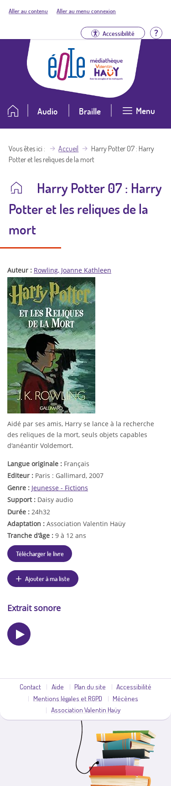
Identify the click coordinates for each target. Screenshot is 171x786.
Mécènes (125, 698)
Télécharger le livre (40, 553)
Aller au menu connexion (86, 11)
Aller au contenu (28, 11)
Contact (30, 686)
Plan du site (90, 686)
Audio (47, 111)
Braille (90, 111)
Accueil (68, 148)
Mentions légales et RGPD (67, 698)
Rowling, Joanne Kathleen (72, 270)
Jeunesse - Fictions (59, 487)
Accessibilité (133, 686)
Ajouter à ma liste (47, 578)
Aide (58, 686)
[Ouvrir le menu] (139, 114)
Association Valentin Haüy (85, 709)
